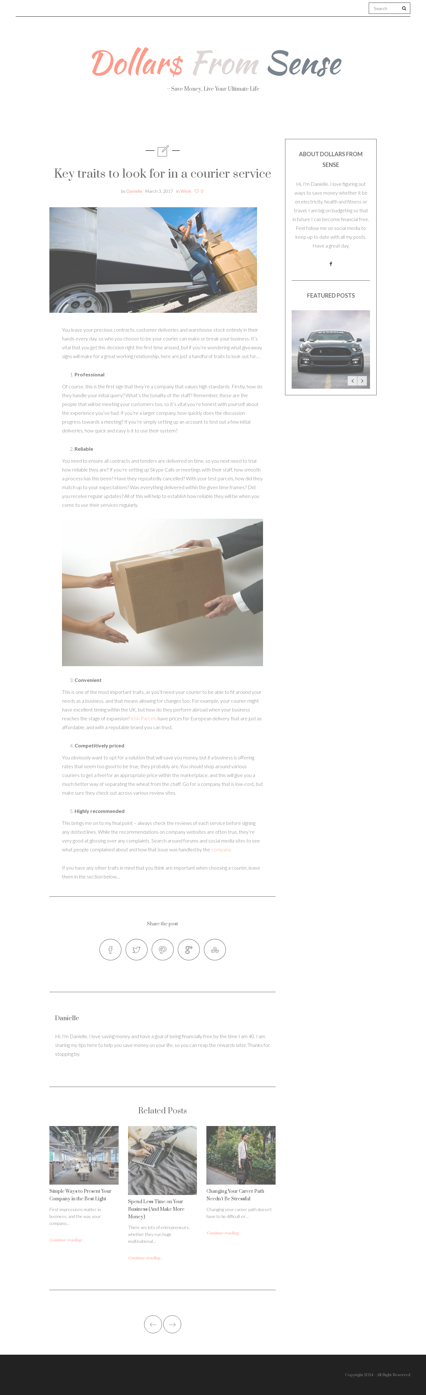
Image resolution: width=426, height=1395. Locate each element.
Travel (243, 120)
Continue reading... (66, 1240)
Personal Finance (185, 120)
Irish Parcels (144, 718)
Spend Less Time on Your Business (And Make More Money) (156, 1209)
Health (127, 120)
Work (282, 120)
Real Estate (331, 120)
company (221, 849)
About (86, 120)
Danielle (134, 191)
